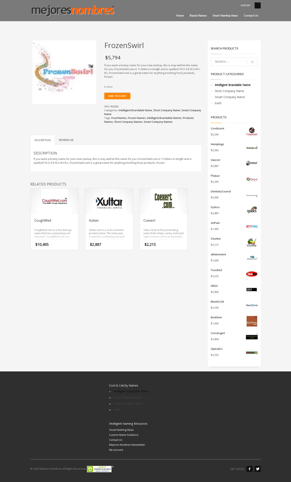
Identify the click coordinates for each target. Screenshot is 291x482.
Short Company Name (166, 110)
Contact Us (115, 440)
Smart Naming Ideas (121, 430)
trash (218, 103)
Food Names (119, 118)
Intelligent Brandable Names (164, 118)
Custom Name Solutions (123, 435)
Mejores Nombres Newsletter (127, 444)
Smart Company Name (230, 97)
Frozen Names (137, 118)
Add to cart (117, 95)
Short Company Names (128, 122)
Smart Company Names (158, 122)
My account (116, 450)
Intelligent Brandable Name (135, 110)
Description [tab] (43, 140)
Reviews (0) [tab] (66, 140)
